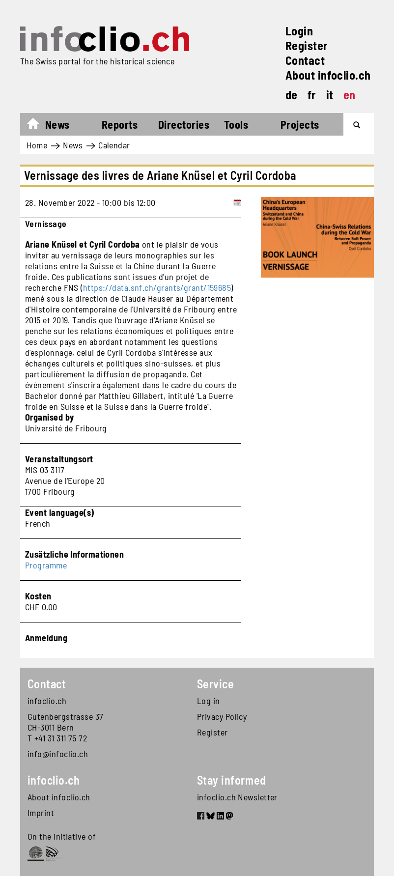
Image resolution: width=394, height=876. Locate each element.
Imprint (41, 812)
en (349, 94)
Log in (208, 700)
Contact (305, 60)
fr (312, 94)
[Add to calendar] (237, 202)
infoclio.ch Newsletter (237, 796)
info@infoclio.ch (58, 753)
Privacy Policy (222, 716)
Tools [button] (236, 124)
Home (38, 126)
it (330, 94)
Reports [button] (120, 124)
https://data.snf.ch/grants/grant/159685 (157, 287)
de (291, 94)
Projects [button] (300, 124)
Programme (46, 565)
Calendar (114, 145)
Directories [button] (183, 124)
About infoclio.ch (328, 75)
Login (299, 31)
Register (306, 45)
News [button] (57, 124)
